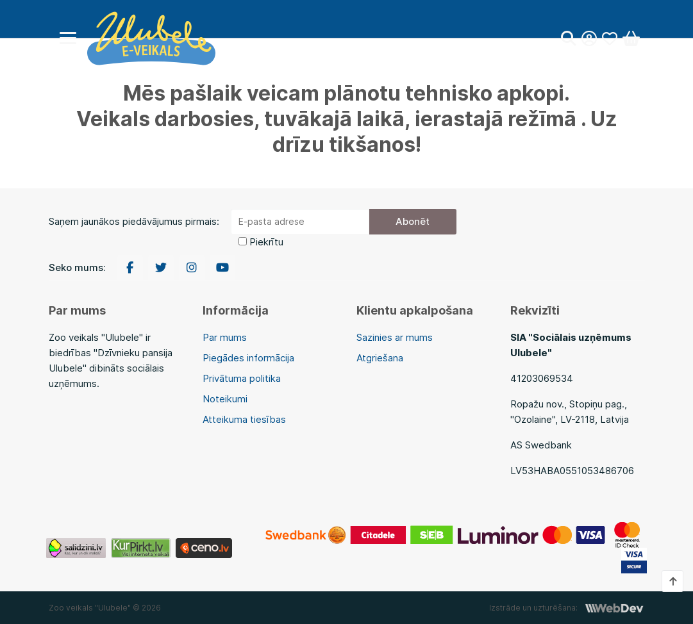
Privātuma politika (242, 378)
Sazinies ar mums (394, 337)
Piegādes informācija (248, 358)
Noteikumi (225, 399)
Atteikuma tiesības (244, 419)
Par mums (225, 337)
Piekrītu (266, 242)
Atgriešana (379, 358)
